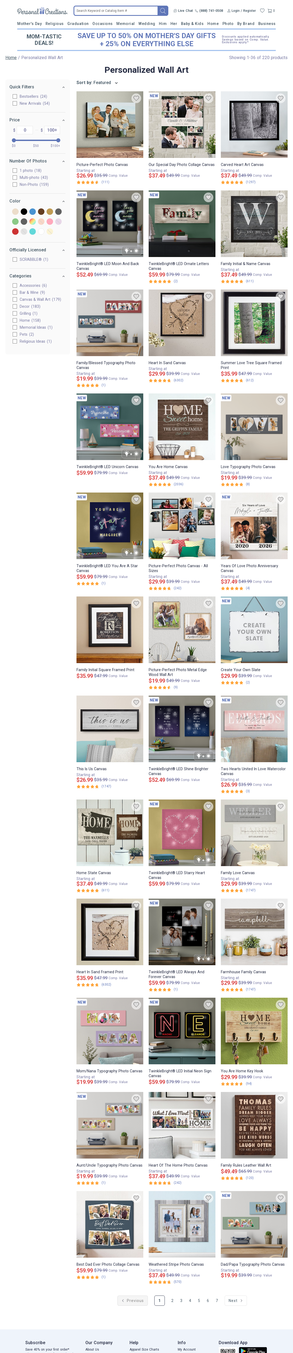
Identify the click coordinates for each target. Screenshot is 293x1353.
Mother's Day (29, 23)
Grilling (29, 313)
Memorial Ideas (36, 327)
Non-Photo (34, 184)
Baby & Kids (192, 23)
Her (173, 23)
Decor (30, 306)
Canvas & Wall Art (40, 299)
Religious (55, 23)
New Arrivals (35, 103)
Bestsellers (33, 96)
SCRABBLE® (34, 259)
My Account (187, 1349)
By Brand (245, 23)
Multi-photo (34, 177)
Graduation (78, 23)
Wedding (146, 23)
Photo (228, 23)
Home (213, 23)
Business (267, 23)
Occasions (102, 23)
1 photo (31, 170)
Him (163, 23)
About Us (92, 1349)
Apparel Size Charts (144, 1349)
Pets (27, 334)
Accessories (33, 285)
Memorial (125, 23)
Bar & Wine (32, 292)
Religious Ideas (36, 341)
